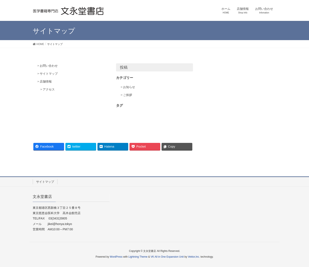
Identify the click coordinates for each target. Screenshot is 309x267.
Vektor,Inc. (194, 256)
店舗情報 (46, 81)
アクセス (49, 89)
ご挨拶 (127, 95)
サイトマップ (49, 73)
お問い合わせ (49, 65)
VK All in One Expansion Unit (167, 256)
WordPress (116, 256)
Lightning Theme (137, 256)
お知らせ (129, 87)
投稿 (124, 67)
